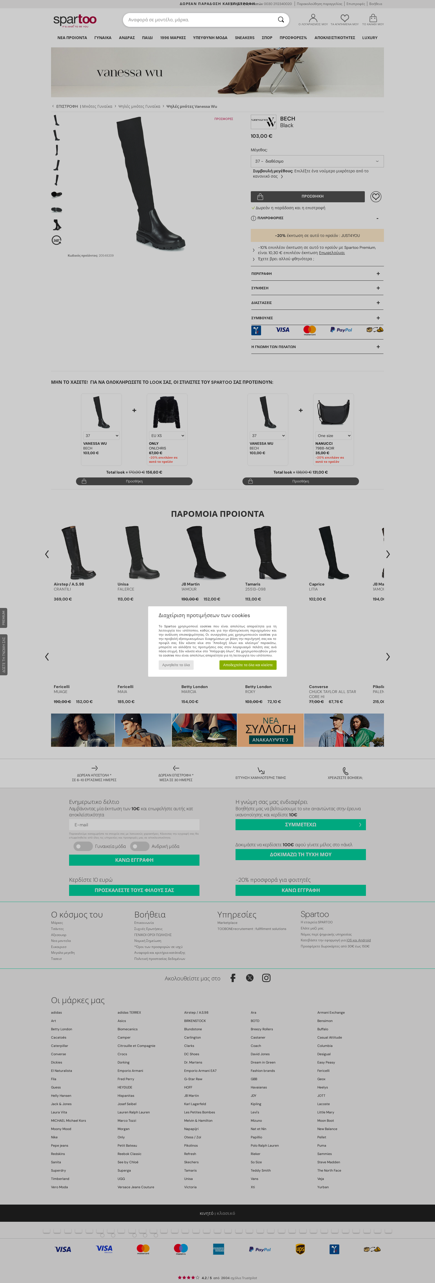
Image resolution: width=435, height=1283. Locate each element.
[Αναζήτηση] (281, 20)
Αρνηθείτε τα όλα (176, 665)
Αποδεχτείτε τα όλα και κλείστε (248, 665)
